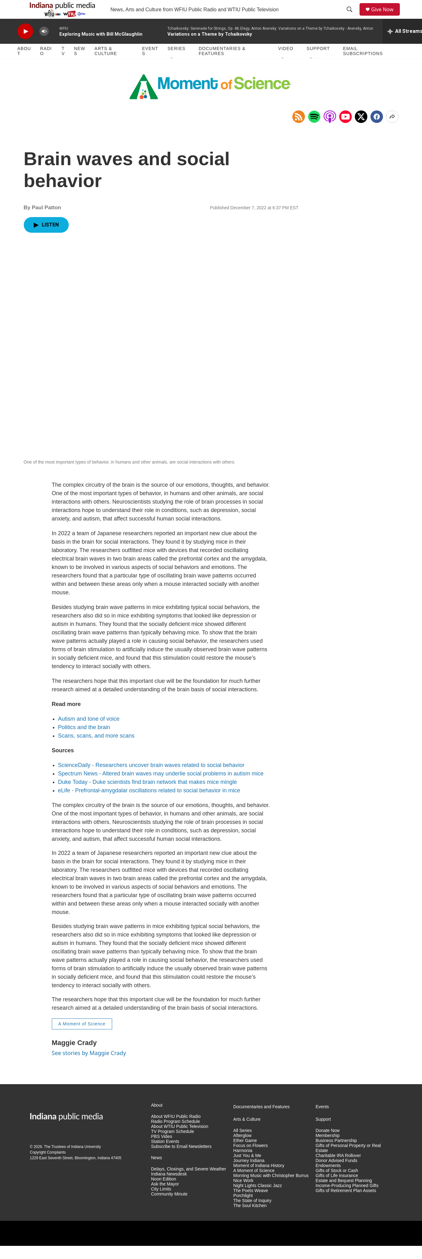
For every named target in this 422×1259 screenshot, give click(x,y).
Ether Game (245, 1154)
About (24, 65)
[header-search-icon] (352, 16)
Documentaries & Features (222, 65)
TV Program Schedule (172, 1145)
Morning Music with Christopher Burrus (271, 1189)
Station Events (165, 1155)
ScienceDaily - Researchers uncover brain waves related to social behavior (151, 779)
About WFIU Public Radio (176, 1130)
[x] (361, 130)
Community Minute (169, 1208)
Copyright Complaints (48, 1166)
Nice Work (243, 1194)
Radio (46, 65)
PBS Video (161, 1150)
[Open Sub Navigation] (172, 72)
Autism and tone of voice (89, 733)
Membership (327, 1149)
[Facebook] (376, 130)
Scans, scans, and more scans (96, 750)
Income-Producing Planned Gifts (347, 1199)
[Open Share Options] (392, 130)
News (79, 65)
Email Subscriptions (363, 65)
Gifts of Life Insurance (336, 1189)
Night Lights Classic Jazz (257, 1199)
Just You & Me (247, 1169)
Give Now (385, 16)
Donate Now (327, 1144)
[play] (25, 45)
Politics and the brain (84, 741)
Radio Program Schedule (175, 1135)
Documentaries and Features (261, 1121)
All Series (242, 1144)
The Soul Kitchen (250, 1219)
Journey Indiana (249, 1174)
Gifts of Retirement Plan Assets (345, 1204)
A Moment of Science (82, 1037)
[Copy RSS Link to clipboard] (298, 130)
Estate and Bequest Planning (343, 1194)
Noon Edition (163, 1193)
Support (318, 62)
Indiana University (86, 1161)
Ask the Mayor (165, 1198)
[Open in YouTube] (345, 130)
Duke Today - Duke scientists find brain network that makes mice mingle (147, 796)
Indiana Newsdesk (169, 1188)
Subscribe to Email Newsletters (181, 1160)
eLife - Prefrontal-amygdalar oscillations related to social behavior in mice (149, 804)
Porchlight (243, 1209)
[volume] (44, 45)
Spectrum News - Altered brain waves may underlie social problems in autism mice (161, 787)
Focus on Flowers (250, 1159)
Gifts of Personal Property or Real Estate (348, 1162)
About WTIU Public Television (179, 1140)
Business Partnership (336, 1154)
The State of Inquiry (252, 1214)
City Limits (161, 1203)
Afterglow (242, 1149)
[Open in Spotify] (314, 130)
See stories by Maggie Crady (89, 1067)
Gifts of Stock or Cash (336, 1184)
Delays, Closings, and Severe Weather (188, 1183)
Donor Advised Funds (336, 1174)
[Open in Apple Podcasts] (330, 130)
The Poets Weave (250, 1204)
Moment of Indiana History (258, 1179)
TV (63, 65)
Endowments (328, 1179)
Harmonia (242, 1164)
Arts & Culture (106, 65)
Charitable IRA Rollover (338, 1169)
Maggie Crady (74, 1057)
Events (150, 65)
